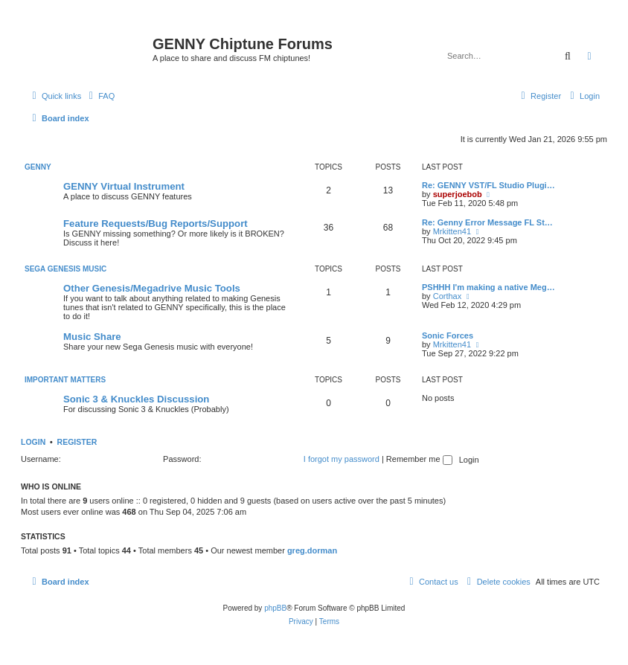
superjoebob (457, 194)
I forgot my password (341, 458)
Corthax (447, 296)
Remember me (419, 458)
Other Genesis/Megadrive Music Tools (151, 288)
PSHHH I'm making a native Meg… (488, 287)
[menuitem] (100, 96)
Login (33, 441)
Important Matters (65, 380)
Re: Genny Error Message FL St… (487, 222)
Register (77, 441)
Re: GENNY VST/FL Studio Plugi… (488, 185)
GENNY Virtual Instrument (124, 186)
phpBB (275, 608)
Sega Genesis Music (65, 269)
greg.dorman (312, 550)
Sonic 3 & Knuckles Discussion (136, 399)
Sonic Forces (447, 335)
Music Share (92, 336)
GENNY (38, 167)
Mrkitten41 (452, 231)
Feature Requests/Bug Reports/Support (155, 223)
